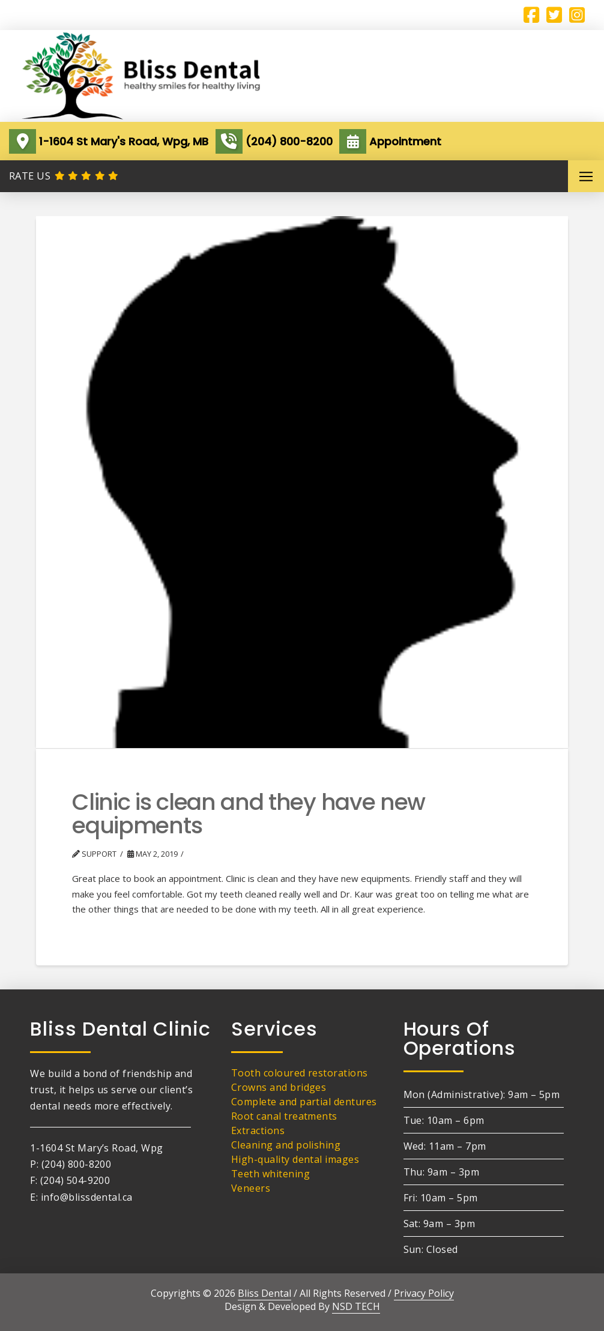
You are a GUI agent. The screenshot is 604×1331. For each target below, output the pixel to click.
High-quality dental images (295, 1159)
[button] (586, 176)
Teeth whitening (270, 1173)
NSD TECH (356, 1306)
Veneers (250, 1188)
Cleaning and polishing (286, 1144)
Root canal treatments (284, 1116)
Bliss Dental (264, 1293)
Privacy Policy (424, 1293)
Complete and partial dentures (304, 1101)
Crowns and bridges (279, 1087)
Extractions (258, 1130)
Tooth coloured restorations (299, 1072)
